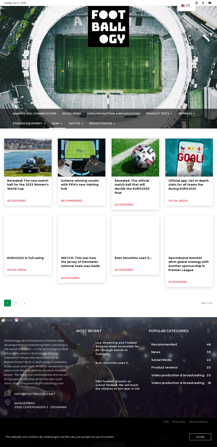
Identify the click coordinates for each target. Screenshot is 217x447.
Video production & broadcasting (113, 113)
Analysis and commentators (34, 113)
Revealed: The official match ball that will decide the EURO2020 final (132, 187)
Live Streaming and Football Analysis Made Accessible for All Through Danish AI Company (117, 348)
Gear (57, 123)
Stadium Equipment (29, 123)
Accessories (8, 133)
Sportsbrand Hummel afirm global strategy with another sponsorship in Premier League (188, 264)
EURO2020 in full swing (25, 258)
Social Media (71, 113)
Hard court (89, 133)
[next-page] (24, 303)
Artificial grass (107, 133)
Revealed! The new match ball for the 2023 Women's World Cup (28, 185)
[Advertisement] (108, 78)
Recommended (72, 200)
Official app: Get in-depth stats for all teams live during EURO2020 (188, 185)
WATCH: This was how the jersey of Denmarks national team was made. (80, 262)
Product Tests (159, 113)
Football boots (61, 133)
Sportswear (25, 133)
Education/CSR (102, 123)
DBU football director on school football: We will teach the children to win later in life (118, 385)
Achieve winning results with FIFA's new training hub (80, 185)
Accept (200, 437)
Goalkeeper (42, 133)
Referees (186, 113)
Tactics (75, 123)
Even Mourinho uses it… (133, 258)
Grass (76, 133)
